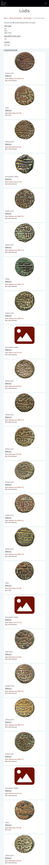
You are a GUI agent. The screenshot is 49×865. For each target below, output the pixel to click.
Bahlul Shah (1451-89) (15, 113)
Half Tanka (9, 652)
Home (5, 18)
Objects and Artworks (15, 18)
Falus (7, 108)
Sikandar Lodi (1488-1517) (16, 78)
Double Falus (9, 686)
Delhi (9, 80)
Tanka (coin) (9, 73)
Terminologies (27, 18)
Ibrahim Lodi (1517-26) (15, 182)
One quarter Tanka (11, 177)
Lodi (5, 39)
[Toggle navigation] (46, 3)
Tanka (7, 279)
